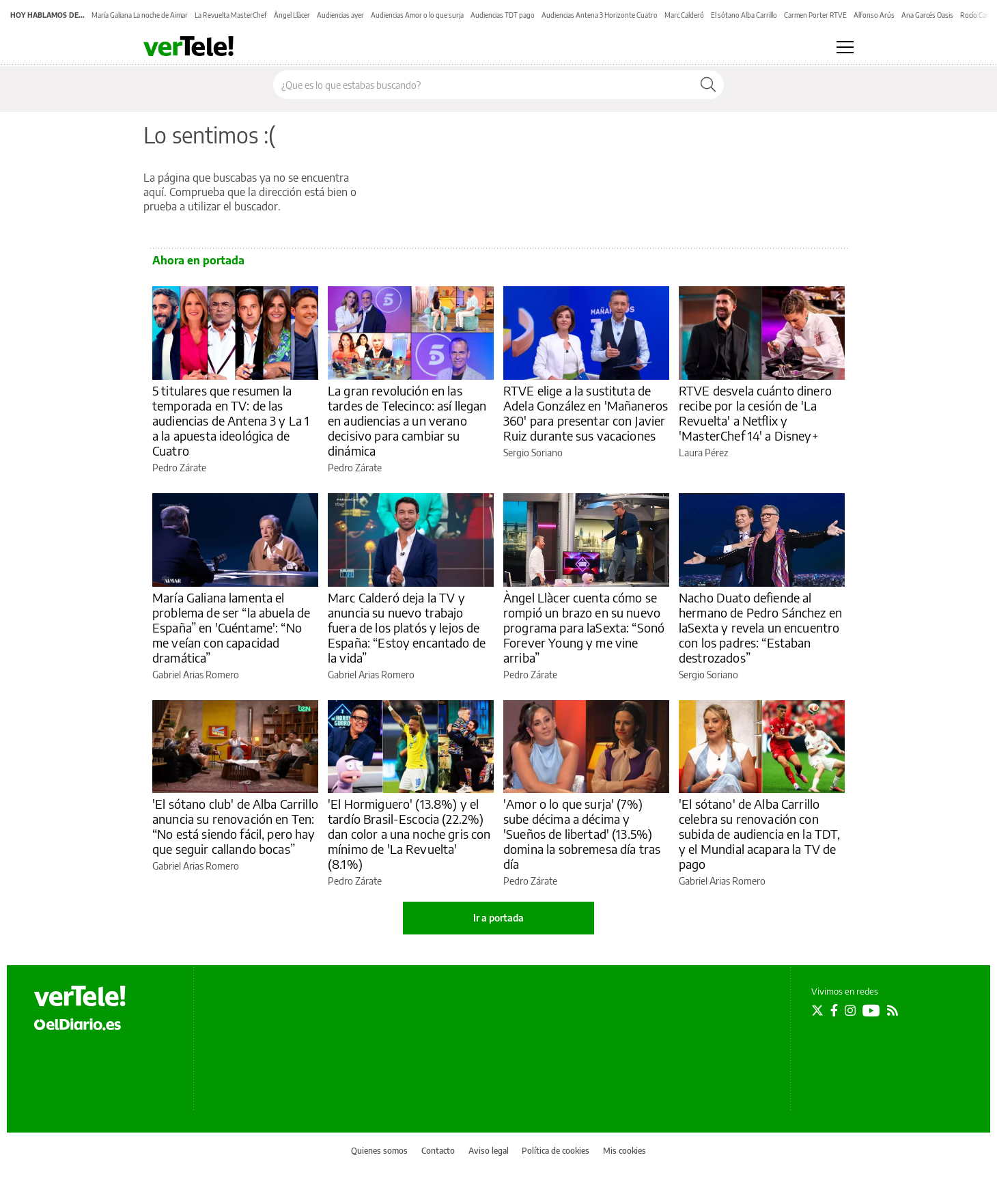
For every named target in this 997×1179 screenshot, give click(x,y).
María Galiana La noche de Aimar (140, 15)
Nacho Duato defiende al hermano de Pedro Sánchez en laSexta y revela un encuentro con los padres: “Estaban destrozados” (760, 627)
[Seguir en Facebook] (834, 1010)
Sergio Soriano (533, 452)
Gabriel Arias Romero (195, 674)
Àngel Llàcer (292, 15)
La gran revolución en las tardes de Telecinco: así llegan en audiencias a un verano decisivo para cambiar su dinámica (407, 420)
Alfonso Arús (874, 15)
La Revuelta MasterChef (231, 15)
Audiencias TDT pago (503, 15)
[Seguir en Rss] (892, 1010)
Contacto (438, 1151)
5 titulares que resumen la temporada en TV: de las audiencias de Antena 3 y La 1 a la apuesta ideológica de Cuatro (230, 420)
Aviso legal (488, 1151)
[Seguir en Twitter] (817, 1010)
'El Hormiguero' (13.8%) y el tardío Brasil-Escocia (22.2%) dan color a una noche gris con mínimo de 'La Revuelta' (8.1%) (409, 834)
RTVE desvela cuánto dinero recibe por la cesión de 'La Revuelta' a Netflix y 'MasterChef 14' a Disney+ (755, 413)
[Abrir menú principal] (845, 47)
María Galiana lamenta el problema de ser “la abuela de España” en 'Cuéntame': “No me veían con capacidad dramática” (231, 627)
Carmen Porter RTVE (815, 15)
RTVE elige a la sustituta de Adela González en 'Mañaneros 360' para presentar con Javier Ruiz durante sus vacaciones (585, 413)
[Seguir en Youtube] (871, 1010)
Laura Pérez (703, 452)
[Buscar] (708, 84)
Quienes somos (379, 1151)
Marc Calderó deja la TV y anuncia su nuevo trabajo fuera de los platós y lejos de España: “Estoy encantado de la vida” (407, 627)
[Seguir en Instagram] (850, 1010)
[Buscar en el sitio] (483, 84)
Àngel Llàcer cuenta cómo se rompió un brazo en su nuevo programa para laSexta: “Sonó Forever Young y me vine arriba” (583, 627)
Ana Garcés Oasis (927, 15)
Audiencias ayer (340, 15)
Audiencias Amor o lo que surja (417, 15)
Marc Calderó (684, 15)
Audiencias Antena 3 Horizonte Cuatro (600, 15)
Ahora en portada (198, 260)
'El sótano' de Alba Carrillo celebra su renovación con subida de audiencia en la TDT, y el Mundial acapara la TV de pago (760, 834)
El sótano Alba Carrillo (744, 15)
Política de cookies (555, 1151)
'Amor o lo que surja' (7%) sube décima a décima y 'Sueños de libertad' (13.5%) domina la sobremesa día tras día (581, 834)
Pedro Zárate (179, 467)
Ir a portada (498, 918)
